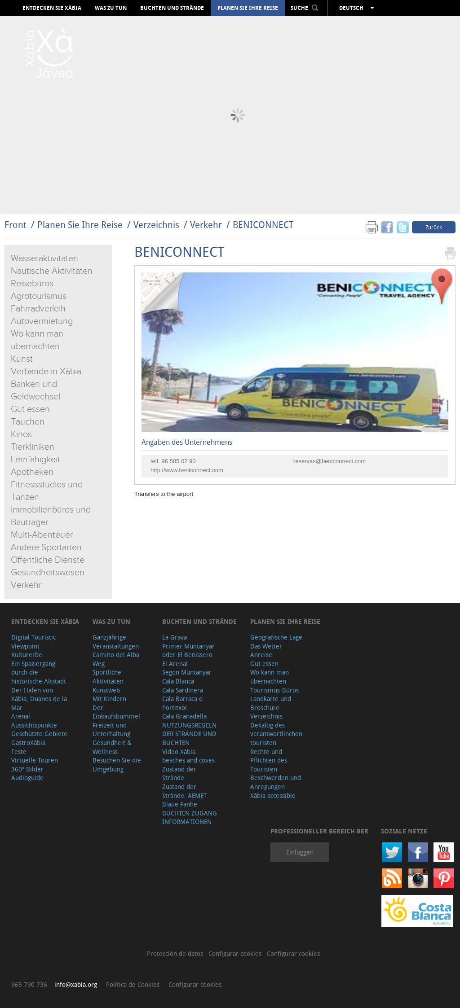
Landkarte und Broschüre (270, 703)
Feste (19, 751)
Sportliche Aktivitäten (108, 676)
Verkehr (206, 225)
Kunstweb (106, 690)
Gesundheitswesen (47, 572)
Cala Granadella (184, 716)
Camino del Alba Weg (116, 659)
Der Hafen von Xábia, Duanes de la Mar (39, 699)
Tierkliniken (32, 447)
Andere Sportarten (46, 547)
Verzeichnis (157, 225)
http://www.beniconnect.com (186, 470)
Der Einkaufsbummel (116, 712)
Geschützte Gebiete (39, 733)
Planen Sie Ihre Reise (247, 8)
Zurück (433, 227)
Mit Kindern (109, 698)
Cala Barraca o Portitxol (182, 703)
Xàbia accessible (273, 795)
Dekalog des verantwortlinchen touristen (276, 734)
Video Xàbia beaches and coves (188, 756)
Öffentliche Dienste (47, 560)
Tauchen (27, 421)
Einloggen (300, 852)
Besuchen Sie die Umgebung (117, 764)
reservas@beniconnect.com (329, 461)
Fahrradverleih (38, 308)
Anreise (261, 654)
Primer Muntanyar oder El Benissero (188, 650)
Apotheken (32, 472)
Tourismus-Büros (274, 690)
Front (15, 225)
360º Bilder (27, 769)
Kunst (22, 359)
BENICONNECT (263, 225)
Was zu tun (111, 8)
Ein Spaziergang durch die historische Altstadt (38, 672)
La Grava (174, 637)
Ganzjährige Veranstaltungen (116, 641)
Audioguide (27, 777)
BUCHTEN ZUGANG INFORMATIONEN (189, 817)
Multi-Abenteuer (42, 535)
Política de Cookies (132, 984)
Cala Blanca (178, 681)
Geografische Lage (276, 637)
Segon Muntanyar (187, 672)
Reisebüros (32, 283)
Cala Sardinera (182, 690)
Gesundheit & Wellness (112, 747)
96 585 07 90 (179, 461)
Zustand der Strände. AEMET (184, 791)
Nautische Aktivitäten (52, 271)
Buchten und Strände (172, 8)
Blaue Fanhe (179, 804)
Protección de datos (176, 953)
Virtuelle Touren (34, 760)
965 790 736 (29, 984)
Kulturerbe (26, 654)
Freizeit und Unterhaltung (111, 729)
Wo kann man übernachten (269, 676)
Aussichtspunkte (34, 725)
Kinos (21, 434)
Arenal (20, 716)
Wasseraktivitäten (44, 258)
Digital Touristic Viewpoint (33, 641)
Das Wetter (266, 646)
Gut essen (30, 409)
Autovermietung (42, 321)
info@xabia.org (75, 984)
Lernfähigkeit (35, 459)
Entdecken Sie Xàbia (51, 8)
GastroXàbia (28, 742)
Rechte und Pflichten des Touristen (268, 760)
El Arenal (175, 663)
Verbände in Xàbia (46, 371)
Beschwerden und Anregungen (275, 782)
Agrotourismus (38, 296)
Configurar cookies (235, 953)
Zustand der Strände (179, 773)
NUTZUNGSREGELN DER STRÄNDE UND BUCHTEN (189, 734)
